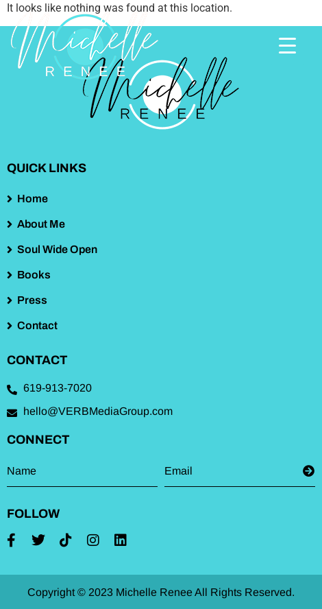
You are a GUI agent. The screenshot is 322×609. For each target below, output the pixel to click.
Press (32, 300)
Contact (37, 325)
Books (34, 274)
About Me (41, 224)
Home (32, 198)
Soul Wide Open (57, 249)
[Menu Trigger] (287, 45)
